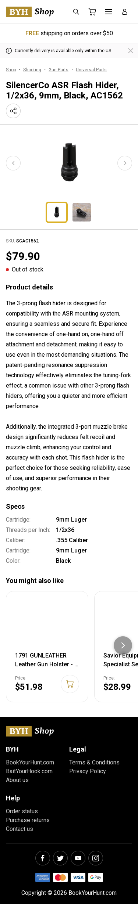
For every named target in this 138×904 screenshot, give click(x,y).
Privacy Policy (87, 771)
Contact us (19, 828)
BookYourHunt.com (30, 762)
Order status (22, 811)
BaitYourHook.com (29, 771)
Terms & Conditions (94, 762)
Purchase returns (28, 820)
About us (17, 780)
